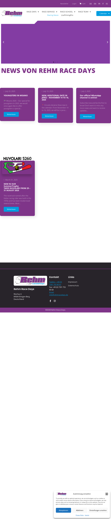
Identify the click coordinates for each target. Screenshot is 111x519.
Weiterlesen (11, 114)
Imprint (87, 515)
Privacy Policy (80, 515)
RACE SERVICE (49, 12)
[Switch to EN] (95, 3)
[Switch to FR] (99, 3)
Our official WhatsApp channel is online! (90, 96)
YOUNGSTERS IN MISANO (16, 95)
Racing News (52, 15)
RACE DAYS (33, 12)
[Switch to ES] (107, 3)
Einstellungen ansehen (98, 510)
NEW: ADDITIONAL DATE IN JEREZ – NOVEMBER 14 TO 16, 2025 (55, 97)
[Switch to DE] (90, 3)
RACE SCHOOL (68, 12)
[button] (107, 494)
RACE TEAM (84, 12)
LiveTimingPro (67, 15)
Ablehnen (79, 510)
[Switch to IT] (103, 3)
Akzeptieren (63, 510)
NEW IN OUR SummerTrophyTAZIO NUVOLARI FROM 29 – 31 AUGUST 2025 (17, 154)
